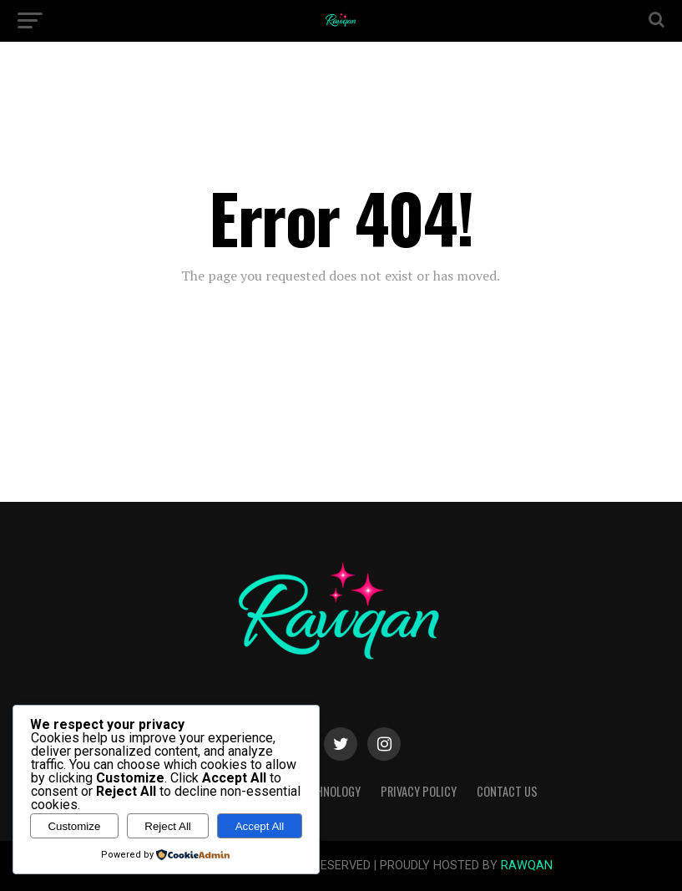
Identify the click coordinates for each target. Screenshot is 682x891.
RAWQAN (527, 865)
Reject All (167, 826)
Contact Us (507, 791)
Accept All (260, 826)
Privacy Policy (419, 791)
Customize (74, 826)
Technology (329, 791)
